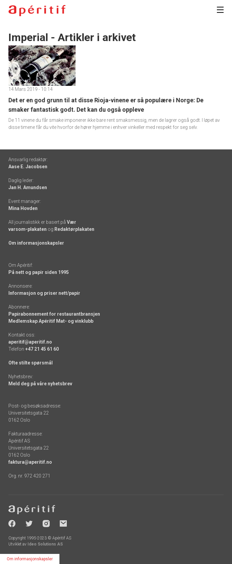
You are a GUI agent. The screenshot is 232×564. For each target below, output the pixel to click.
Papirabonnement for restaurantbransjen (54, 314)
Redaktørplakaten (74, 229)
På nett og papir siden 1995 (38, 272)
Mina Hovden (23, 208)
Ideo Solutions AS (45, 544)
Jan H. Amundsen (27, 187)
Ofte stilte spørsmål (30, 362)
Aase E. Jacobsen (27, 166)
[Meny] (220, 9)
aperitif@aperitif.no (30, 342)
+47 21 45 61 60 (42, 349)
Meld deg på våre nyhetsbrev (40, 383)
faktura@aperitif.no (30, 462)
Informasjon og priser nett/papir (44, 293)
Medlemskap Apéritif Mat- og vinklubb (50, 321)
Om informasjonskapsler (36, 243)
